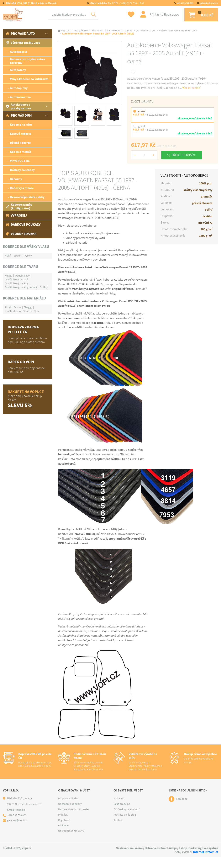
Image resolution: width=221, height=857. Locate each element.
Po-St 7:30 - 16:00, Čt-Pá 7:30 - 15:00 (117, 3)
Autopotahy (18, 70)
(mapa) (28, 798)
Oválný (44, 287)
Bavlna (17, 307)
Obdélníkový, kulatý (16, 279)
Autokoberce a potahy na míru (18, 106)
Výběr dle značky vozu (23, 43)
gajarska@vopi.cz (209, 3)
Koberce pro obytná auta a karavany (27, 61)
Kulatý (8, 276)
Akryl (8, 307)
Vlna (36, 311)
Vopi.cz (65, 30)
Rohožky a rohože (22, 188)
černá (141, 111)
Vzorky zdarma (21, 234)
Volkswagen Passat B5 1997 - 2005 (178, 30)
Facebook (181, 799)
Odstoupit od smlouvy (71, 831)
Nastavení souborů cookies (73, 809)
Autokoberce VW (145, 30)
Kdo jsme (118, 798)
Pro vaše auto (20, 34)
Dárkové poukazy (23, 225)
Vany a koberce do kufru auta (29, 79)
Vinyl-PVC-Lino (20, 161)
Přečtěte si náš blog (124, 815)
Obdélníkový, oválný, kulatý (21, 287)
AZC (177, 852)
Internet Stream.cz (205, 852)
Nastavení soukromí (129, 848)
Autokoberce (18, 52)
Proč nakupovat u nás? (126, 809)
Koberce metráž (20, 152)
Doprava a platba (68, 798)
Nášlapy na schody (22, 170)
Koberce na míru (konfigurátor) (19, 206)
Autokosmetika (20, 97)
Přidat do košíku (184, 155)
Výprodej (16, 216)
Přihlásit (154, 15)
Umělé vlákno (13, 311)
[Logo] (13, 14)
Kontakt (118, 820)
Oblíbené (63, 825)
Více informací (191, 88)
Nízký (8, 255)
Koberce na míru (21, 125)
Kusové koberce (20, 134)
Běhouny (16, 179)
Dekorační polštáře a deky (27, 197)
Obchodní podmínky (70, 804)
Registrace (170, 15)
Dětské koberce (20, 143)
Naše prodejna (121, 804)
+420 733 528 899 (185, 3)
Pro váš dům (19, 116)
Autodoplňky (19, 88)
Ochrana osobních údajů (161, 848)
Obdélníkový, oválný (17, 283)
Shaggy (28, 307)
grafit (141, 126)
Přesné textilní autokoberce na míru (112, 30)
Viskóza (28, 311)
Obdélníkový (22, 276)
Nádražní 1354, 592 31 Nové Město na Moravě (30, 3)
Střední (18, 255)
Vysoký (28, 255)
